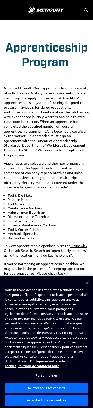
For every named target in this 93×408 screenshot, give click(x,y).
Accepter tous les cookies (46, 400)
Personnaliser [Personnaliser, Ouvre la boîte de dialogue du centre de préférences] (46, 375)
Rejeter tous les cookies (46, 388)
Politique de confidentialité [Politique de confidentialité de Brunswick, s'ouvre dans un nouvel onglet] (38, 366)
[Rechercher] (86, 10)
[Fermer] (87, 282)
